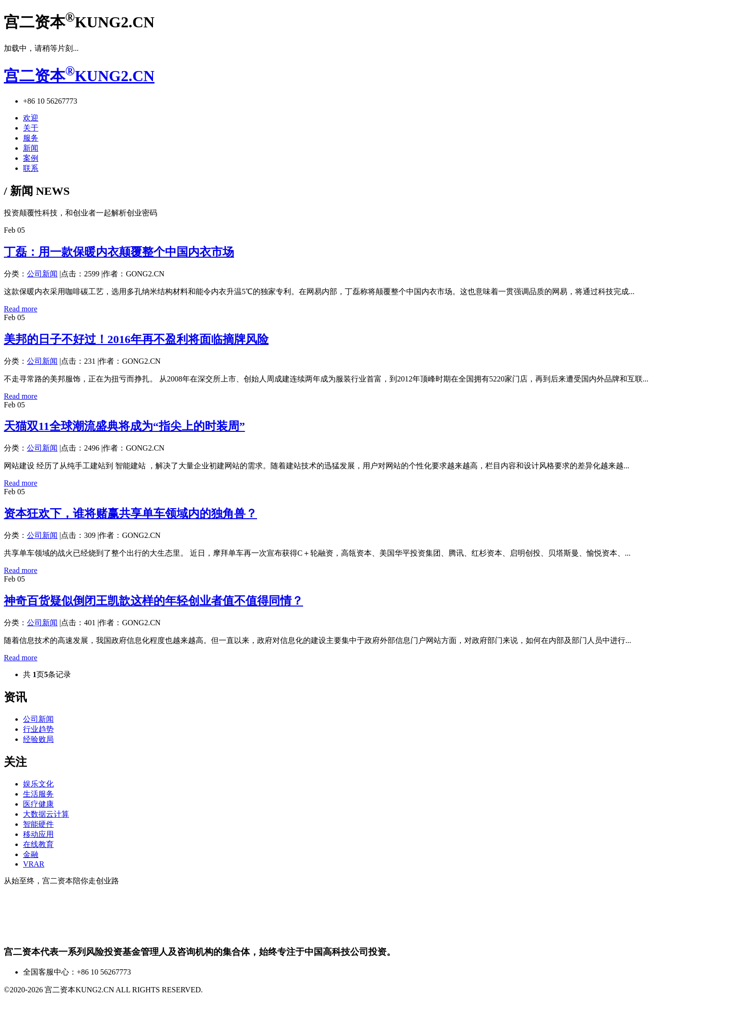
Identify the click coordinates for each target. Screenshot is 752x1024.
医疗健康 (38, 804)
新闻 (30, 148)
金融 (30, 854)
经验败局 (38, 739)
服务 (30, 138)
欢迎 (30, 118)
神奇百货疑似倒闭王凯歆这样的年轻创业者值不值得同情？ (153, 601)
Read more (20, 309)
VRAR (33, 864)
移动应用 (38, 834)
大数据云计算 (46, 814)
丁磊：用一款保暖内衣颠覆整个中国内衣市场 (119, 252)
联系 (30, 168)
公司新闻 (42, 274)
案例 (30, 158)
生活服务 (38, 794)
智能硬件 (38, 824)
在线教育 (38, 844)
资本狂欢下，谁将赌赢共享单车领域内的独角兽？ (130, 513)
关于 (30, 128)
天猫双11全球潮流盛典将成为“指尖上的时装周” (124, 426)
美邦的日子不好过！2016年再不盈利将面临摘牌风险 (136, 339)
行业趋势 (38, 729)
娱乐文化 (38, 784)
